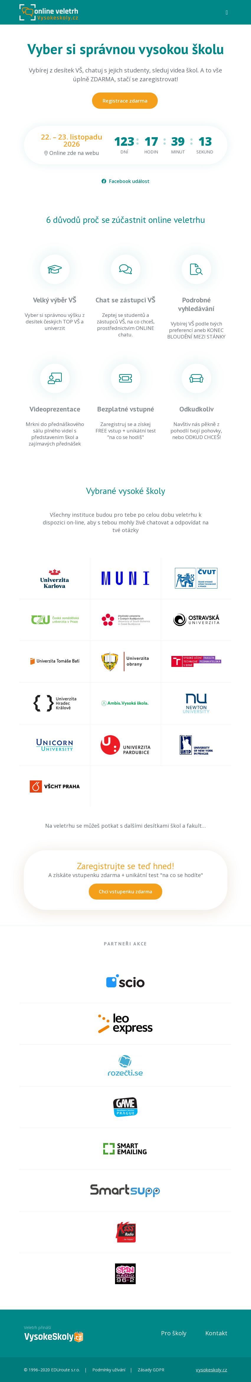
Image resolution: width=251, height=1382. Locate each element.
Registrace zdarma (125, 100)
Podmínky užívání (108, 1370)
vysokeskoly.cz (211, 1370)
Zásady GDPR (151, 1370)
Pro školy (173, 1333)
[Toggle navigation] (227, 12)
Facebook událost (125, 181)
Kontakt (216, 1333)
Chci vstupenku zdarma (125, 891)
